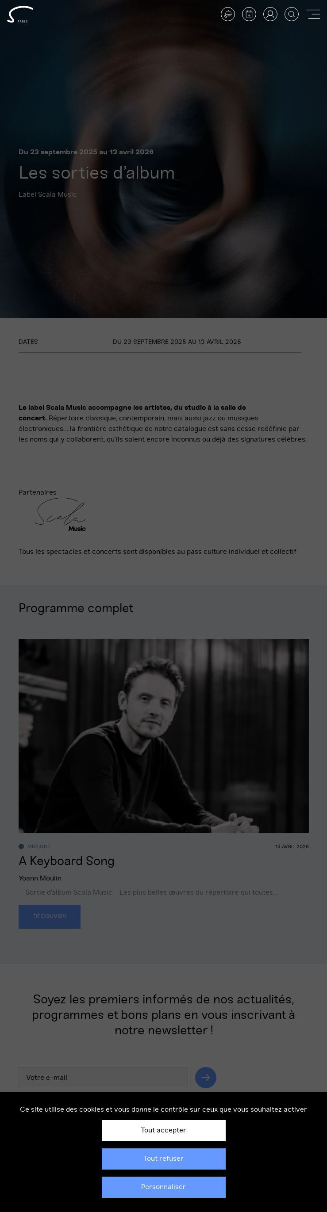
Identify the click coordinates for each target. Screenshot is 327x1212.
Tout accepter (163, 1130)
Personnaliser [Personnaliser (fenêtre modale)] (163, 1186)
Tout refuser (163, 1158)
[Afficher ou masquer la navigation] (313, 14)
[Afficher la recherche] (292, 14)
